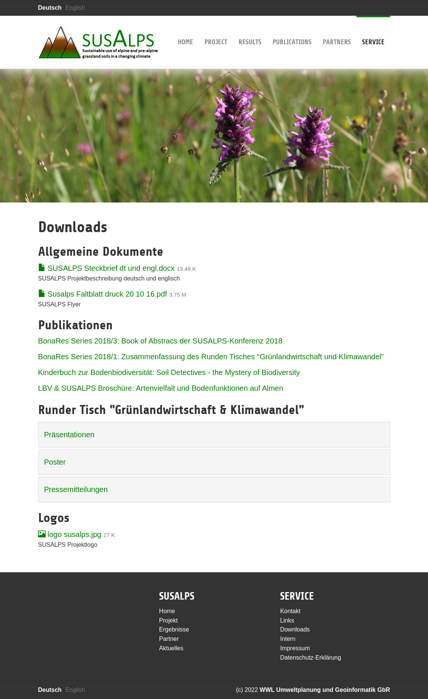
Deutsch (50, 7)
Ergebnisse (174, 629)
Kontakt (290, 611)
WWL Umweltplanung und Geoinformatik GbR (324, 690)
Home (185, 31)
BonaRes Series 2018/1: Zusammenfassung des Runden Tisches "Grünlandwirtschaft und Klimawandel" (211, 356)
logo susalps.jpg (69, 534)
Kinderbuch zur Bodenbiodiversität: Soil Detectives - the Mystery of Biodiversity (169, 372)
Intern (287, 639)
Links (287, 620)
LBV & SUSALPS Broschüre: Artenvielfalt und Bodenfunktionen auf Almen (160, 388)
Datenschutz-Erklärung (310, 657)
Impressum (295, 648)
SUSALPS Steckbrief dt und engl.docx (106, 268)
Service (373, 31)
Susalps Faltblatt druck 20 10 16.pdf (102, 294)
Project (216, 31)
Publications (292, 31)
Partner (169, 639)
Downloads (295, 629)
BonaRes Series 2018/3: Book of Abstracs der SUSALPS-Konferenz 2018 (160, 341)
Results (250, 31)
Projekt (168, 620)
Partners (336, 31)
